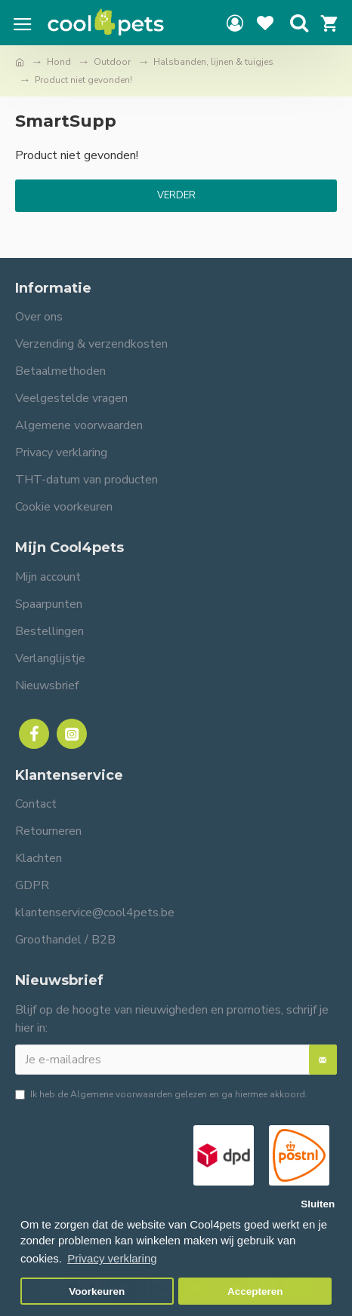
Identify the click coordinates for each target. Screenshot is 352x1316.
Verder (176, 195)
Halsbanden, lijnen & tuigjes (213, 62)
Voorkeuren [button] (97, 1291)
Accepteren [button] (255, 1291)
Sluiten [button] (318, 1204)
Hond (59, 62)
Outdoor (112, 62)
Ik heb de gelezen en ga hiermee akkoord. (161, 1094)
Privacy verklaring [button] (111, 1258)
